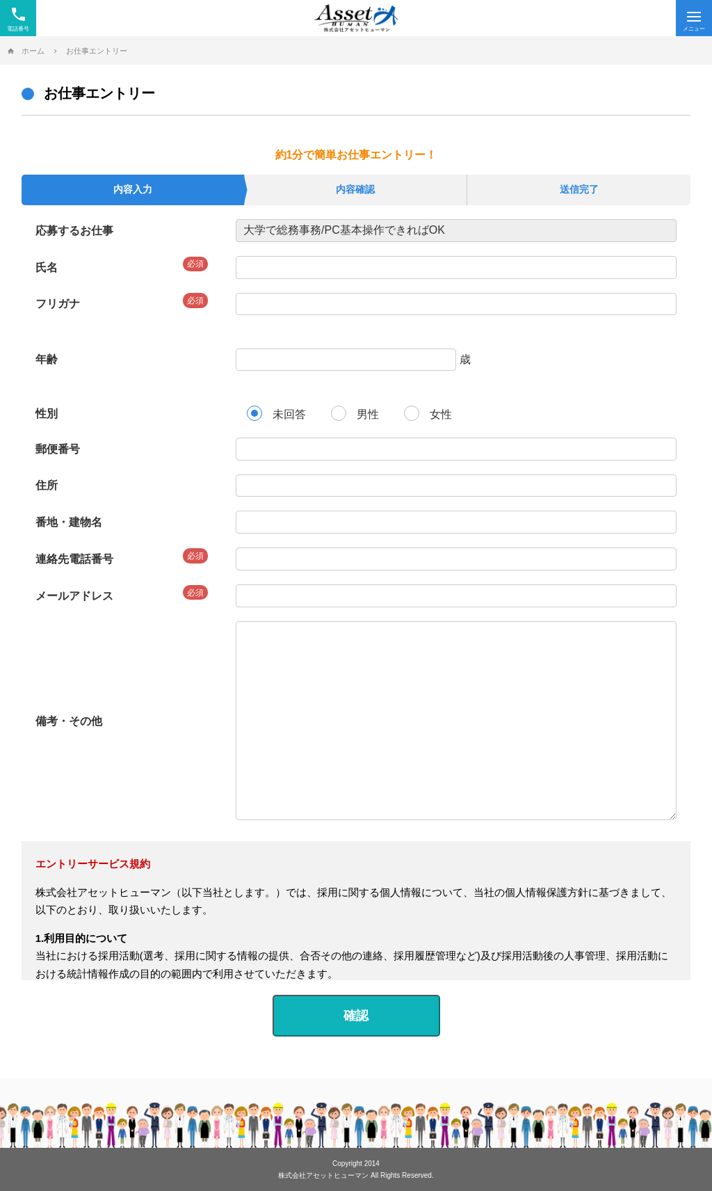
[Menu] (694, 18)
